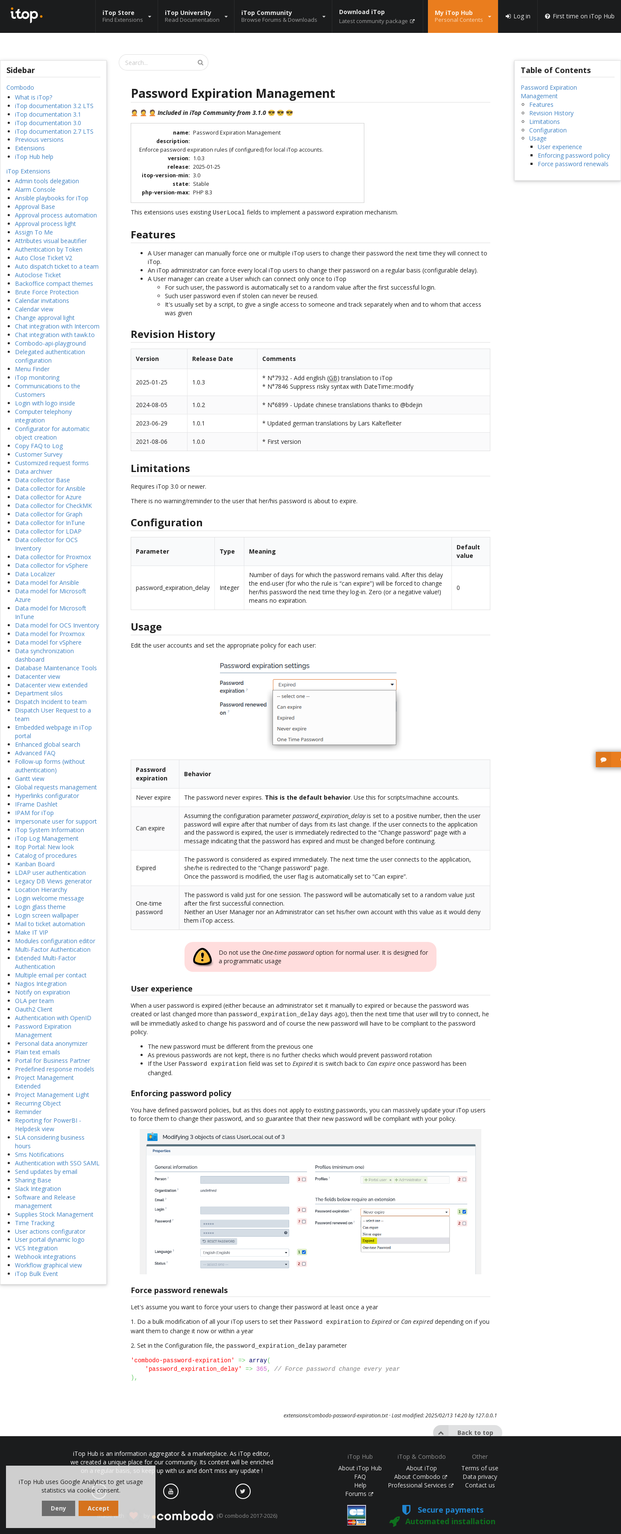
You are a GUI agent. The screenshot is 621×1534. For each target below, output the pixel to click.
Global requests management (56, 787)
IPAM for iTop (34, 813)
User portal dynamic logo (50, 1239)
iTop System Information (49, 830)
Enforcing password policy (574, 155)
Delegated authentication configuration (50, 356)
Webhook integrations (45, 1256)
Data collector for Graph (48, 514)
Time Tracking (34, 1223)
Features (541, 104)
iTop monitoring (37, 377)
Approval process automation (56, 215)
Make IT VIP (31, 932)
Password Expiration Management (43, 1030)
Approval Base (35, 206)
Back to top (463, 1428)
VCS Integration (36, 1248)
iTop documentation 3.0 (48, 123)
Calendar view (34, 309)
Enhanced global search (47, 744)
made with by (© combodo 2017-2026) (187, 1516)
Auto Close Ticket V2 (43, 258)
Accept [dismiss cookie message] (98, 1508)
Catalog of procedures (46, 855)
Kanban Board (35, 864)
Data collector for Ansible (50, 488)
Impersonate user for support (56, 821)
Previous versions (39, 139)
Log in (517, 16)
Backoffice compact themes (54, 283)
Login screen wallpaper (47, 915)
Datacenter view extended (51, 685)
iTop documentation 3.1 (48, 114)
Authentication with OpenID (53, 1018)
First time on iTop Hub (579, 16)
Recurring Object (38, 1103)
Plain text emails (37, 1052)
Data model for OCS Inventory (57, 625)
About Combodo (420, 1476)
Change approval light (45, 318)
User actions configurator (50, 1231)
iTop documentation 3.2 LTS (54, 106)
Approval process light (45, 224)
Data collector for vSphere (51, 565)
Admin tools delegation (47, 181)
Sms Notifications (39, 1154)
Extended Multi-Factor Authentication (45, 962)
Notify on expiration (42, 992)
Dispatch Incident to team (51, 702)
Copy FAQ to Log (39, 446)
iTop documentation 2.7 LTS (54, 131)
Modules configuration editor (55, 941)
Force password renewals (573, 164)
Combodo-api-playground (50, 343)
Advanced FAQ (35, 753)
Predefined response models (54, 1069)
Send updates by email (46, 1171)
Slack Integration (38, 1189)
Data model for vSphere (48, 642)
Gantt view (29, 778)
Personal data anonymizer (51, 1043)
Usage (538, 138)
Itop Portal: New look (44, 847)
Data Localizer (35, 574)
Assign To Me (34, 232)
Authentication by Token (48, 249)
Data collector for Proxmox (53, 557)
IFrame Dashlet (36, 804)
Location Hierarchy (41, 890)
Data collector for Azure (48, 497)
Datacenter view (37, 676)
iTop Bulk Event (36, 1274)
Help (360, 1485)
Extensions (30, 148)
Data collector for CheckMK (53, 506)
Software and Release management (45, 1201)
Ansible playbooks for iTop (51, 198)
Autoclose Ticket (38, 275)
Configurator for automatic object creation (52, 433)
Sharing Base (33, 1180)
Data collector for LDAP (48, 531)
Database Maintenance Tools (56, 668)
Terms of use (479, 1468)
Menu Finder (32, 369)
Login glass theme (40, 907)
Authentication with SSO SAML (57, 1163)
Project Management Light (52, 1095)
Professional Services (421, 1485)
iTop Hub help (34, 157)
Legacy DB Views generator (53, 881)
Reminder (28, 1112)
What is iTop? (33, 97)
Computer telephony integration (43, 416)
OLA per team (34, 1001)
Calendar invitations (42, 300)
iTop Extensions (28, 171)
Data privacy (480, 1476)
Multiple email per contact (51, 975)
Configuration (548, 130)
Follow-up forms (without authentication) (50, 765)
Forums (359, 1494)
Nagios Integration (41, 984)
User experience (560, 147)
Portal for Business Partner (52, 1060)
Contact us (480, 1485)
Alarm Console (35, 189)
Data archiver (33, 471)
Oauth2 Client (34, 1009)
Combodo (20, 87)
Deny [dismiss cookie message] (58, 1508)
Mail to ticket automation (50, 924)
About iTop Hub (360, 1468)
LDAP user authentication (50, 872)
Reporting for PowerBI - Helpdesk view (48, 1124)
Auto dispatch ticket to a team (57, 266)
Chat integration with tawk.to (55, 335)
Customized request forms (52, 463)
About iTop (421, 1468)
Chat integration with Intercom (57, 326)
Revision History (551, 113)
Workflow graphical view (48, 1265)
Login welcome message (49, 898)
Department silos (39, 693)
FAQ (360, 1476)
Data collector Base (42, 480)
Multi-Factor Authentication (53, 949)
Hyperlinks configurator (47, 796)
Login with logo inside (45, 403)
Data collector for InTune (50, 523)
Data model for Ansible (47, 582)
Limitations (544, 121)
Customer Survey (38, 454)
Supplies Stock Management (54, 1214)
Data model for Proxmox (50, 634)
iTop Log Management (47, 838)
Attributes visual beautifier (51, 241)
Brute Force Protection (47, 292)
